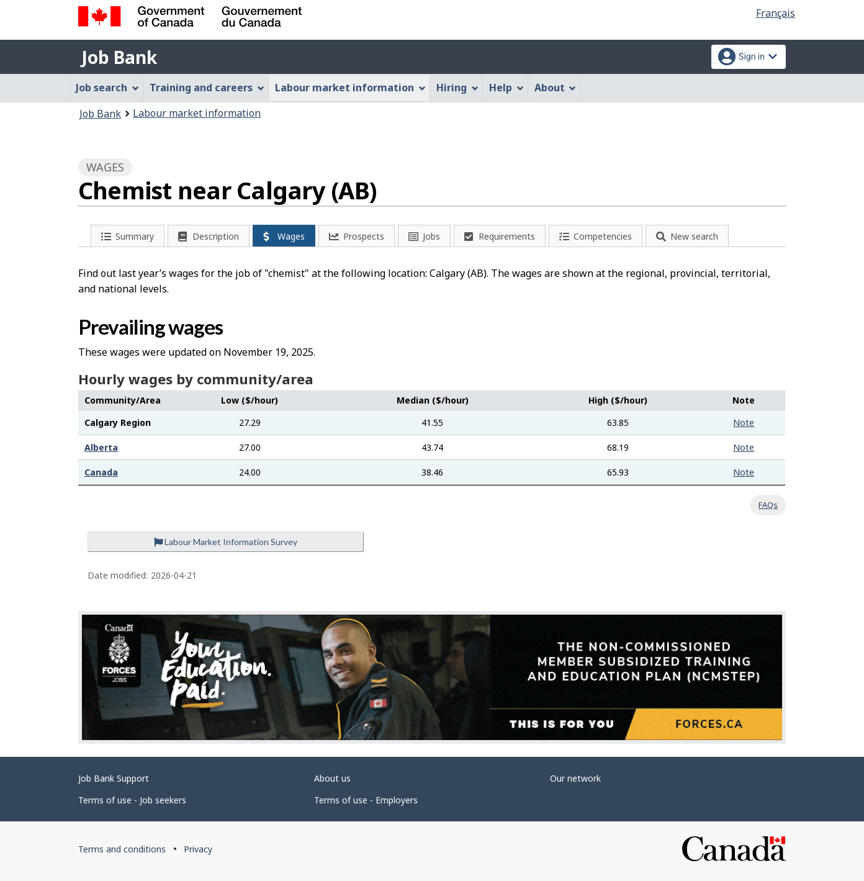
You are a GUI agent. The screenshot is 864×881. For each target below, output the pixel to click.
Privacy (198, 849)
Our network (575, 778)
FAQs (768, 504)
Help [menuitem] (506, 87)
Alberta (101, 447)
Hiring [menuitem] (457, 87)
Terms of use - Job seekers (132, 800)
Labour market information (197, 113)
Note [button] (743, 422)
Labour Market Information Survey (225, 541)
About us (332, 778)
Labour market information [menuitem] (350, 87)
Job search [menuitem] (107, 87)
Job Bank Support (113, 778)
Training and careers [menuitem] (207, 87)
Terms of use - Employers (366, 800)
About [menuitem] (555, 87)
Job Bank (119, 57)
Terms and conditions (122, 849)
